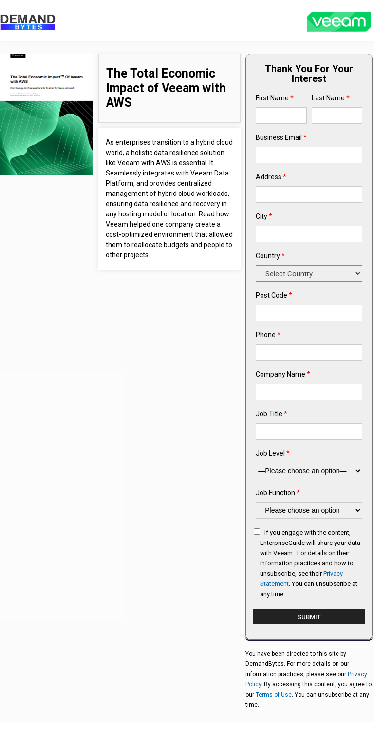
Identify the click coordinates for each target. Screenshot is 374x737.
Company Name (283, 374)
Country (270, 256)
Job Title (271, 414)
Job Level (273, 453)
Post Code (274, 295)
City (264, 216)
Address (271, 177)
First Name (275, 98)
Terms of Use (274, 694)
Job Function (278, 493)
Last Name (331, 98)
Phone (268, 335)
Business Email (281, 137)
